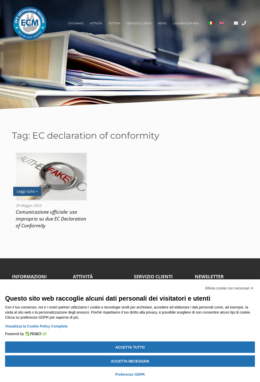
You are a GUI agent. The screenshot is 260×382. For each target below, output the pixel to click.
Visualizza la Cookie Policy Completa (36, 326)
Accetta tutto (130, 347)
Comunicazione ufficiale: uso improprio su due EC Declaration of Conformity (51, 218)
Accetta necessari (130, 361)
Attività (96, 23)
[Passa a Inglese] (222, 23)
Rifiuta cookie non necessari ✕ (229, 288)
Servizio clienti (138, 23)
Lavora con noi (186, 23)
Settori (114, 23)
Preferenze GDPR (130, 374)
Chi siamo (76, 23)
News (162, 23)
